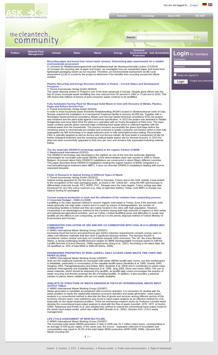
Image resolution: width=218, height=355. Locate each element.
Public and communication (132, 348)
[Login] (194, 5)
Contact (62, 348)
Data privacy (87, 348)
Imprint (50, 348)
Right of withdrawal (161, 348)
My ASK (200, 16)
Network (122, 16)
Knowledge (148, 16)
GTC (73, 348)
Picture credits (105, 348)
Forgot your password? (202, 80)
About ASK (174, 16)
